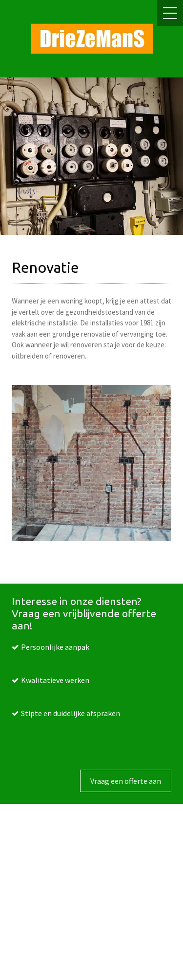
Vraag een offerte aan (125, 781)
